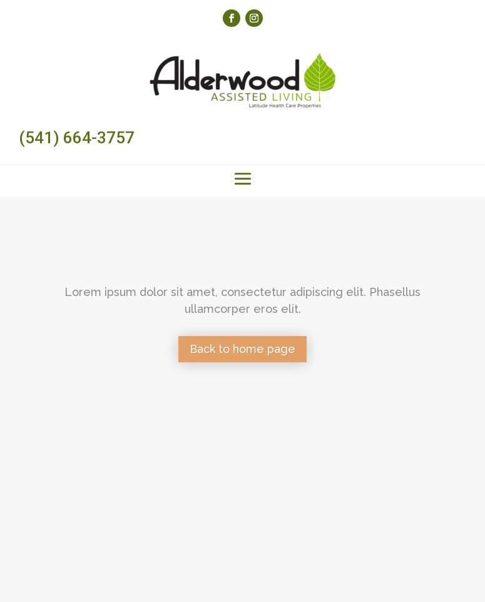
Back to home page (242, 348)
